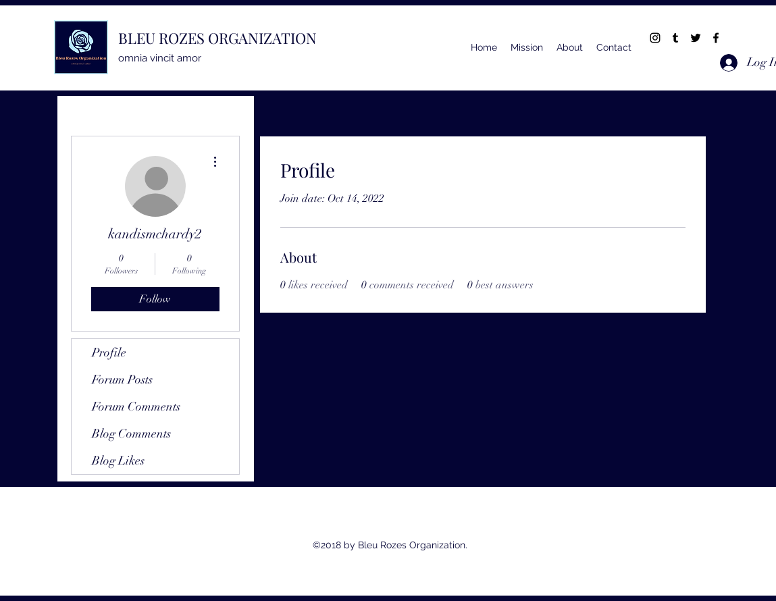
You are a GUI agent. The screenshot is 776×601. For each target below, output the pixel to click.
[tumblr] (675, 38)
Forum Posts (122, 379)
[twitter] (695, 38)
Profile (109, 352)
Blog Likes (118, 460)
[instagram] (655, 38)
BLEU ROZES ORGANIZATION (217, 38)
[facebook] (716, 38)
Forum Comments (136, 406)
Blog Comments (131, 433)
